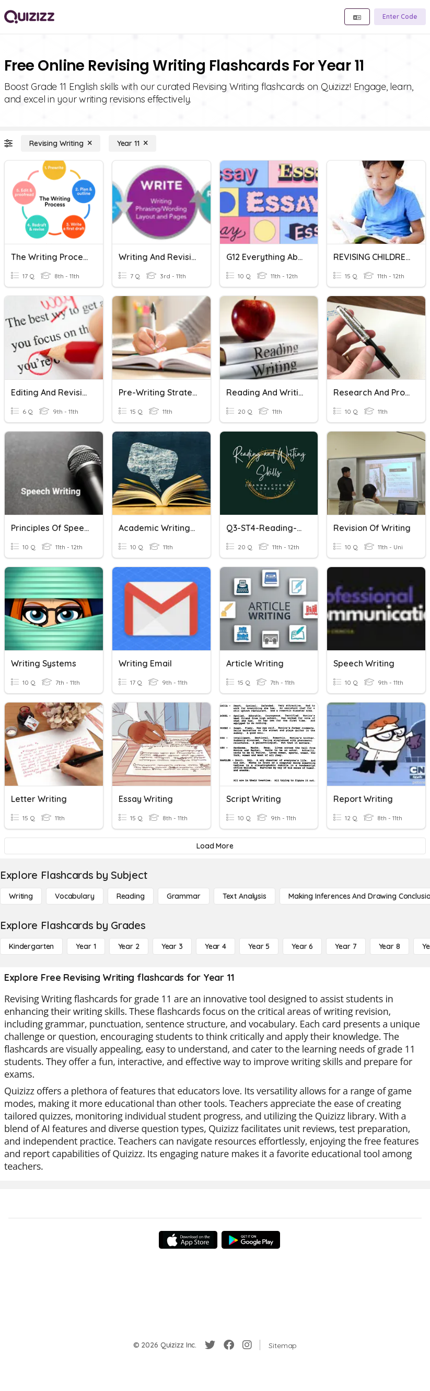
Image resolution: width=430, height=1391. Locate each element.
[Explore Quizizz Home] (29, 17)
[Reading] (131, 896)
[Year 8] (389, 946)
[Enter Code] (400, 16)
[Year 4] (215, 946)
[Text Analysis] (244, 896)
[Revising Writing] (60, 143)
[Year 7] (345, 946)
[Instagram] (247, 1345)
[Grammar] (184, 896)
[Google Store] (251, 1240)
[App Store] (188, 1240)
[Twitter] (210, 1345)
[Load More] (215, 846)
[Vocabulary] (74, 896)
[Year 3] (172, 946)
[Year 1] (85, 946)
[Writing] (21, 896)
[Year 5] (258, 946)
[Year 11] (132, 143)
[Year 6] (302, 946)
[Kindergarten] (31, 946)
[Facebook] (229, 1345)
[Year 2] (128, 946)
